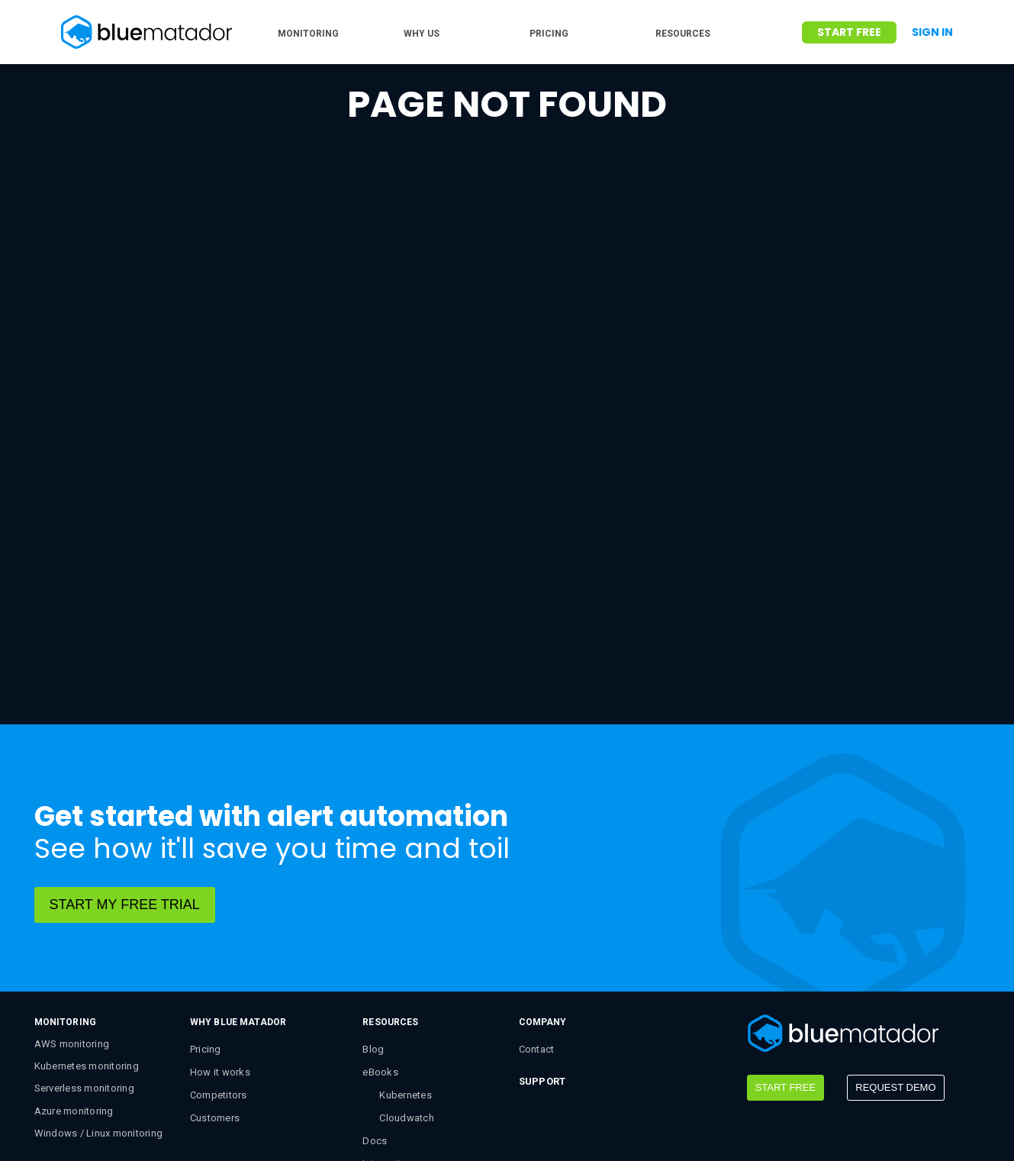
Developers (388, 1051)
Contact (537, 914)
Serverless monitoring (84, 953)
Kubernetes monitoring (86, 931)
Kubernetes (405, 960)
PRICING (549, 33)
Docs (374, 1005)
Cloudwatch (406, 982)
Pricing (205, 914)
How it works (220, 937)
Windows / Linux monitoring (98, 998)
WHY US (421, 33)
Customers (215, 982)
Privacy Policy (438, 1124)
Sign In (932, 32)
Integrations (389, 1028)
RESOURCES (682, 33)
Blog (373, 914)
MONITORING (308, 33)
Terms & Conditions (332, 1125)
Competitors (218, 960)
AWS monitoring (72, 908)
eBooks (380, 937)
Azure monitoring (74, 976)
